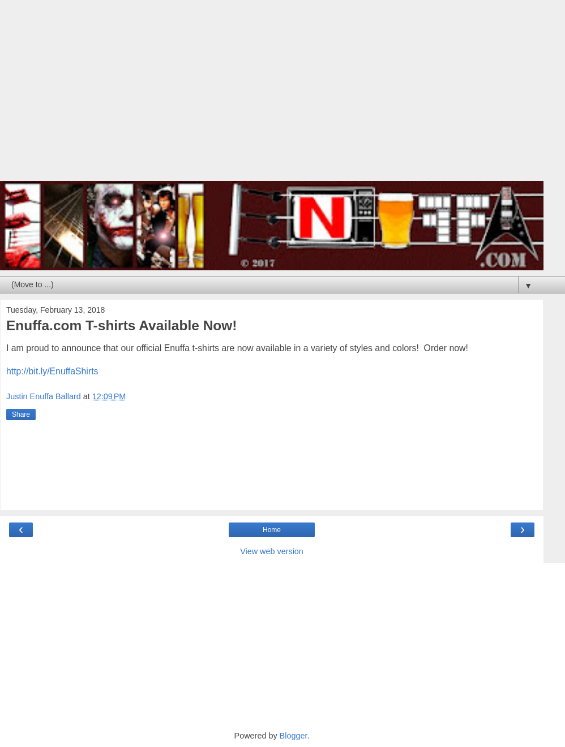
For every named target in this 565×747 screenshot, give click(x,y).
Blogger (293, 735)
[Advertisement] (271, 96)
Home (272, 530)
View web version (271, 551)
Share (21, 414)
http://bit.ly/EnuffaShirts (52, 371)
